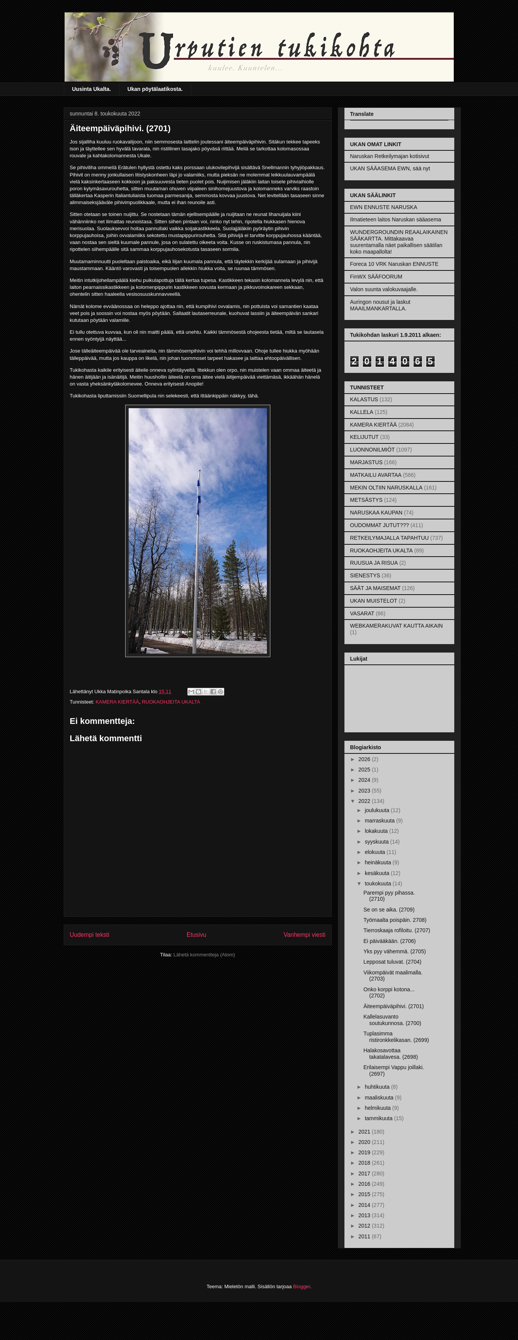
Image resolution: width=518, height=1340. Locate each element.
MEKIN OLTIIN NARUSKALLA (386, 488)
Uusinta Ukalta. (91, 89)
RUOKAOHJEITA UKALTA (171, 702)
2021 (365, 1132)
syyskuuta (377, 842)
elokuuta (376, 852)
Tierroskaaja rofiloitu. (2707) (396, 930)
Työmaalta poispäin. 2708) (394, 920)
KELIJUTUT (364, 437)
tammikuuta (379, 1118)
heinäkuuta (378, 862)
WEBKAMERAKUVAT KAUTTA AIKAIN (396, 626)
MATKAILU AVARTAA (376, 475)
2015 (365, 1194)
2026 (365, 759)
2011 (365, 1236)
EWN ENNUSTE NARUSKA (383, 207)
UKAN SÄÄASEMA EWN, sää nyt (390, 168)
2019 (365, 1152)
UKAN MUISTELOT (373, 601)
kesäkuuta (378, 873)
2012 (365, 1226)
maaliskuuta (380, 1097)
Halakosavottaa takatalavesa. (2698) (390, 1053)
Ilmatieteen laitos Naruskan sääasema (395, 219)
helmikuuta (378, 1108)
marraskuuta (380, 821)
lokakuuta (377, 831)
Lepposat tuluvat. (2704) (392, 962)
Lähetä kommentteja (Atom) (204, 955)
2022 (365, 801)
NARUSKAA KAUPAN (376, 512)
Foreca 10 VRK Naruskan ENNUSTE (394, 264)
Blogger (301, 1286)
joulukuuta (378, 810)
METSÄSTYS (366, 500)
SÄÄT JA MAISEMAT (375, 588)
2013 (365, 1215)
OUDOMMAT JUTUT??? (379, 525)
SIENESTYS (365, 575)
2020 (365, 1142)
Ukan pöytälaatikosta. (155, 89)
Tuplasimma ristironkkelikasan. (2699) (396, 1036)
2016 (365, 1184)
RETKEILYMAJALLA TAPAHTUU (389, 538)
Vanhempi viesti (305, 934)
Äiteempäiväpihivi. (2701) (393, 1006)
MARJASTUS (366, 462)
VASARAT (362, 613)
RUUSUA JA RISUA (374, 563)
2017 (365, 1173)
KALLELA (362, 412)
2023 (365, 791)
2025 (365, 769)
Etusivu (196, 934)
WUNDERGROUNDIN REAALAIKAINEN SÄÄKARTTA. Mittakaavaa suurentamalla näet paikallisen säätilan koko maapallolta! (399, 241)
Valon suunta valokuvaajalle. (384, 289)
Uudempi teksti (89, 934)
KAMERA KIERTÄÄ (117, 702)
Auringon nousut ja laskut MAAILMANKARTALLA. (380, 305)
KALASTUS (364, 399)
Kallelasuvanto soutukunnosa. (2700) (392, 1020)
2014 (365, 1205)
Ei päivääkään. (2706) (389, 941)
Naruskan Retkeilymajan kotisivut (389, 156)
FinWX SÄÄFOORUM (376, 277)
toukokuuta (378, 883)
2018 (365, 1163)
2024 (365, 780)
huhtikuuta (378, 1087)
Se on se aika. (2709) (388, 910)
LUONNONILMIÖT (372, 450)
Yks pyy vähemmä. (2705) (394, 951)
